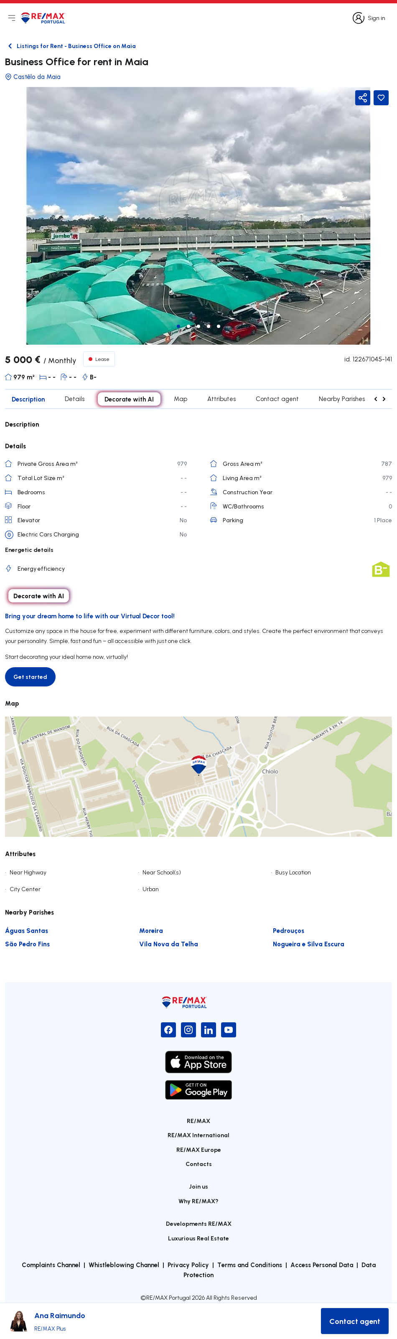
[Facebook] (168, 1029)
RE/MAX (198, 1121)
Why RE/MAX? (198, 1201)
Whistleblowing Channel (124, 1264)
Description (28, 399)
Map (180, 399)
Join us (198, 1186)
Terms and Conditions (249, 1264)
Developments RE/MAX (199, 1223)
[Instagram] (188, 1029)
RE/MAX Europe (198, 1150)
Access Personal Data (321, 1264)
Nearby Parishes (342, 399)
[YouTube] (228, 1029)
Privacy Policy (188, 1264)
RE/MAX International (198, 1135)
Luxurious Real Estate (198, 1238)
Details (74, 399)
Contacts (199, 1164)
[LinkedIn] (208, 1029)
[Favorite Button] (381, 98)
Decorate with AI (129, 399)
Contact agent (277, 399)
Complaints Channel (51, 1264)
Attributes (221, 399)
